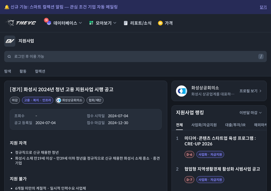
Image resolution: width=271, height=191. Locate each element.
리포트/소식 (137, 23)
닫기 (263, 7)
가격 (165, 23)
